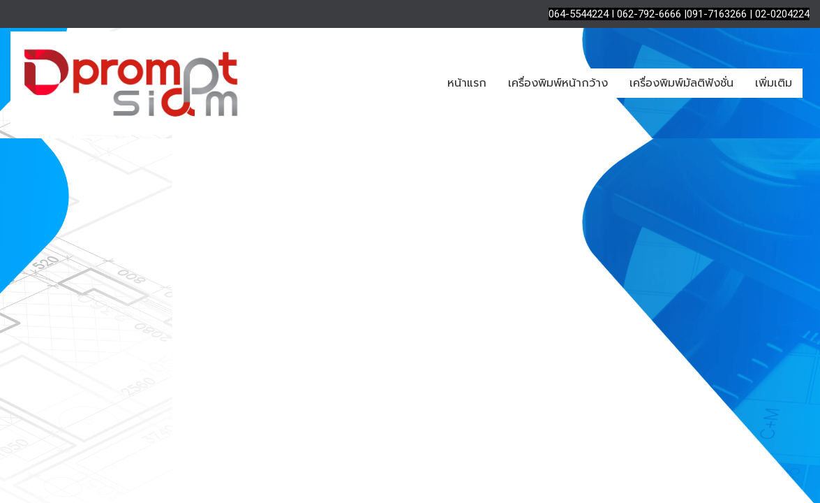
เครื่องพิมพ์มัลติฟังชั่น (681, 83)
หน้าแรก (466, 83)
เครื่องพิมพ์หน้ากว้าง (558, 83)
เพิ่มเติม (773, 83)
